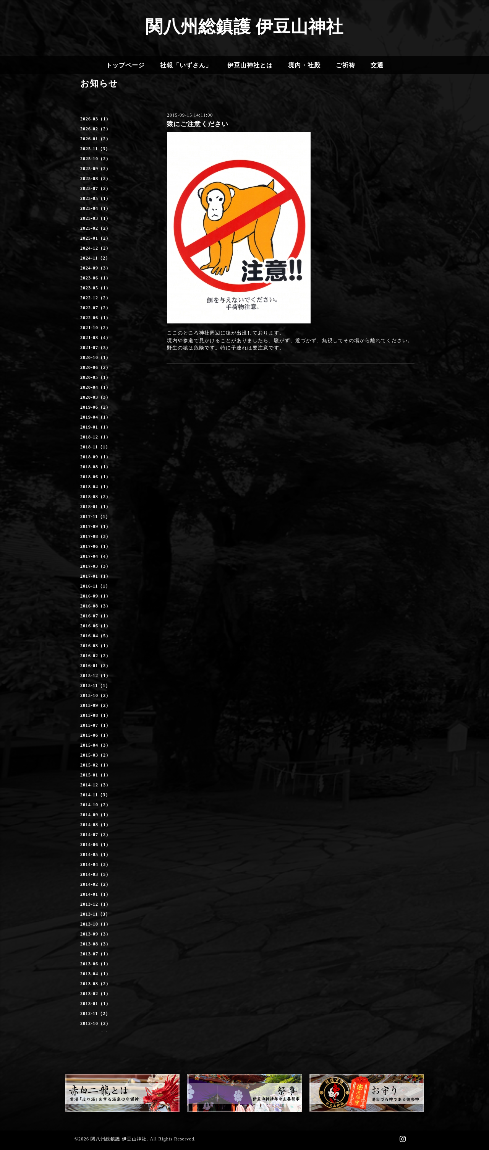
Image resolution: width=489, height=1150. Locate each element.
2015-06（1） (95, 735)
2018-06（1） (95, 476)
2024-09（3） (95, 268)
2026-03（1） (95, 119)
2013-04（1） (95, 973)
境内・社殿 (304, 65)
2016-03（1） (95, 645)
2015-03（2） (95, 755)
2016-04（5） (95, 635)
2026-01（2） (95, 138)
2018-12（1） (95, 437)
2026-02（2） (95, 129)
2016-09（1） (95, 596)
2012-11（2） (95, 1013)
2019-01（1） (95, 427)
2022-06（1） (95, 317)
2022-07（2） (95, 307)
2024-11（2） (95, 258)
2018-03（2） (95, 496)
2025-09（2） (95, 168)
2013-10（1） (95, 924)
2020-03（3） (95, 397)
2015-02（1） (95, 765)
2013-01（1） (95, 1003)
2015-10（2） (95, 695)
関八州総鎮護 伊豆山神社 (244, 26)
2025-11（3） (95, 148)
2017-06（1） (95, 546)
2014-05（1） (95, 854)
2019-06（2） (95, 407)
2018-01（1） (95, 506)
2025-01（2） (95, 238)
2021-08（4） (95, 337)
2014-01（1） (95, 894)
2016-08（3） (95, 606)
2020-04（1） (95, 387)
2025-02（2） (95, 228)
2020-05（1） (95, 377)
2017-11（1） (95, 516)
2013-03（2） (95, 983)
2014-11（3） (95, 795)
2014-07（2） (95, 834)
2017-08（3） (95, 536)
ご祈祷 (345, 65)
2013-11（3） (95, 914)
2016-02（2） (95, 655)
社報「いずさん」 (186, 65)
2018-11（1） (95, 447)
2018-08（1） (95, 466)
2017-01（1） (95, 576)
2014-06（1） (95, 844)
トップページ (125, 65)
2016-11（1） (95, 586)
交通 (377, 65)
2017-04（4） (95, 556)
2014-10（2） (95, 804)
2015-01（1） (95, 775)
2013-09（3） (95, 934)
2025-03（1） (95, 218)
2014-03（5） (95, 874)
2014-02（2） (95, 884)
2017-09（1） (95, 526)
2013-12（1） (95, 904)
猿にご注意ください (197, 124)
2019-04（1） (95, 417)
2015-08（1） (95, 715)
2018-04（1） (95, 486)
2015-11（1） (95, 685)
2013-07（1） (95, 954)
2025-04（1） (95, 208)
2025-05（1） (95, 198)
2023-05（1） (95, 288)
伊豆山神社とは (250, 65)
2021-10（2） (95, 327)
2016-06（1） (95, 626)
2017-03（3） (95, 566)
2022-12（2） (95, 297)
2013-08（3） (95, 944)
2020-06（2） (95, 367)
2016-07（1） (95, 616)
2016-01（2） (95, 665)
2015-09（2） (95, 705)
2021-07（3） (95, 347)
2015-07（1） (95, 725)
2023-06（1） (95, 278)
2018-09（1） (95, 457)
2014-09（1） (95, 814)
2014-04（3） (95, 864)
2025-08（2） (95, 178)
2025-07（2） (95, 188)
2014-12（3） (95, 785)
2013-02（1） (95, 993)
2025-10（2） (95, 158)
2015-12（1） (95, 675)
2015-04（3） (95, 745)
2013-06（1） (95, 963)
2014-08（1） (95, 824)
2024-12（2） (95, 248)
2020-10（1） (95, 357)
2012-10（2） (95, 1023)
